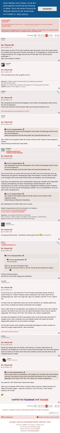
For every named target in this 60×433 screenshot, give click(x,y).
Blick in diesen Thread (32, 24)
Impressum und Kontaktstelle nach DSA (27, 422)
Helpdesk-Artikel (6, 25)
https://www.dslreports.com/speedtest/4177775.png (15, 111)
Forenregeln (5, 21)
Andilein (9, 255)
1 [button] (41, 36)
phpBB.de (37, 428)
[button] (35, 35)
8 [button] (55, 36)
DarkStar (9, 129)
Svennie (9, 194)
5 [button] (51, 36)
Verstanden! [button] (47, 9)
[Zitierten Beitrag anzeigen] (24, 129)
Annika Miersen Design (34, 426)
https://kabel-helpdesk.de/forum (9, 331)
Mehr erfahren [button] (22, 14)
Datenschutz (42, 422)
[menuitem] (40, 417)
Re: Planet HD (7, 45)
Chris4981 (10, 372)
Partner (49, 422)
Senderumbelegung (14, 210)
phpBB (24, 424)
